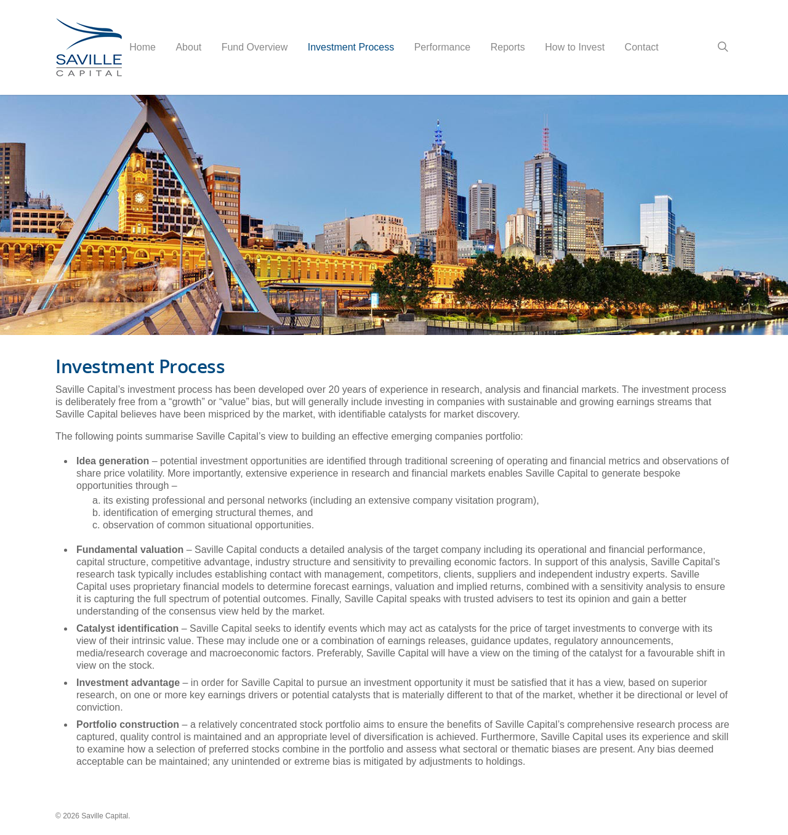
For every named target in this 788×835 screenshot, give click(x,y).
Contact (642, 47)
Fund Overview (255, 47)
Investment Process (351, 47)
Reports (508, 47)
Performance (442, 47)
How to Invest (575, 47)
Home (142, 47)
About (188, 47)
